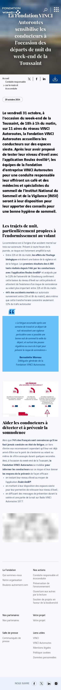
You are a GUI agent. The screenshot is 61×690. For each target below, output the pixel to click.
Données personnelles (44, 657)
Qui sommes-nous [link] (12, 575)
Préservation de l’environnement (41, 585)
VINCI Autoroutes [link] (42, 643)
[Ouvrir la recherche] (45, 10)
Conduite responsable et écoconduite (46, 577)
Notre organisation (12, 580)
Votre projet (39, 620)
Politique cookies (42, 652)
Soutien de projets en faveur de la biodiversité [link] (45, 601)
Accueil (5, 78)
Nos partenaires (10, 620)
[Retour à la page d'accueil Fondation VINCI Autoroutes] (11, 11)
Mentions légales (42, 648)
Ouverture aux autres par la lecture (44, 593)
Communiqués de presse (11, 640)
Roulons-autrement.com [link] (15, 585)
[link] (34, 683)
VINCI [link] (36, 638)
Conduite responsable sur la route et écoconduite (15, 85)
